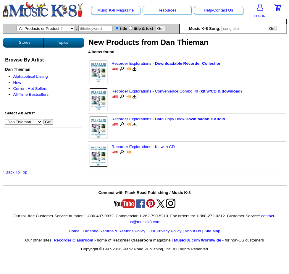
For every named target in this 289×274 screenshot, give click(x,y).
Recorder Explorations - (167, 63)
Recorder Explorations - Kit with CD (143, 147)
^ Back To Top (15, 172)
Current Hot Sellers (30, 88)
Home (74, 231)
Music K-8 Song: (228, 28)
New (17, 82)
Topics (62, 42)
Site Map (212, 231)
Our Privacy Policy (164, 231)
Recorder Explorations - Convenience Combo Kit (177, 91)
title (121, 28)
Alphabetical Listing (30, 76)
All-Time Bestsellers (31, 94)
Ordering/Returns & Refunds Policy (114, 231)
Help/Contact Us (218, 10)
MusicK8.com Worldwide (197, 240)
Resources (167, 10)
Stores (24, 42)
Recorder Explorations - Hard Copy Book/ (168, 119)
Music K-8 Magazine (115, 10)
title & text (141, 28)
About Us (193, 231)
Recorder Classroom (73, 240)
